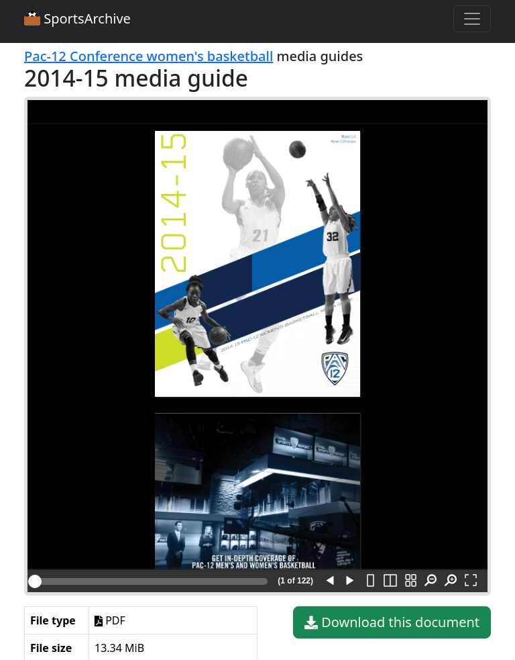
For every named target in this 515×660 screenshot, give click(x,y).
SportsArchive (77, 18)
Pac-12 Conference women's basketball (148, 56)
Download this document (391, 622)
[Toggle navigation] (472, 18)
